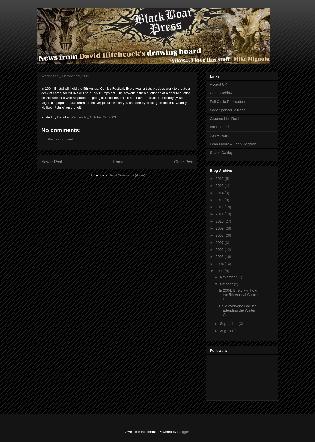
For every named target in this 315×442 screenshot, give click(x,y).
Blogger (183, 432)
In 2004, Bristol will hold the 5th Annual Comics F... (239, 294)
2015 (220, 186)
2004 (220, 264)
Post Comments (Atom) (127, 175)
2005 (220, 257)
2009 (220, 228)
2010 (220, 221)
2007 (220, 242)
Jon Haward (219, 135)
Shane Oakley (221, 153)
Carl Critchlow (221, 93)
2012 (220, 207)
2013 (220, 200)
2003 (220, 271)
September (229, 324)
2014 (220, 193)
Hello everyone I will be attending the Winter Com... (237, 310)
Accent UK (218, 84)
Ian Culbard (219, 127)
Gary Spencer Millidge (228, 110)
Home (118, 162)
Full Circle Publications (228, 101)
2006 (220, 249)
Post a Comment (60, 139)
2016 (220, 179)
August (226, 331)
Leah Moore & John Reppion (233, 144)
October (227, 284)
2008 (220, 235)
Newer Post (51, 162)
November (228, 277)
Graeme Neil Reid (224, 119)
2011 (220, 214)
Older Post (183, 162)
